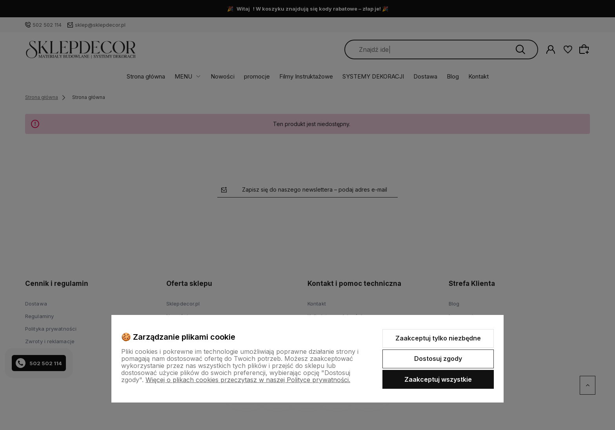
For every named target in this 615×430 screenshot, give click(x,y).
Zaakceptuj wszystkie (438, 379)
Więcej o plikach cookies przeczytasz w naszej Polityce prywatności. (248, 380)
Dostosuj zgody (438, 358)
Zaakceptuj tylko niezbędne (438, 338)
